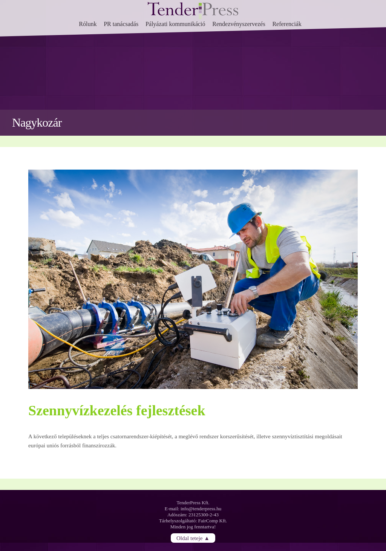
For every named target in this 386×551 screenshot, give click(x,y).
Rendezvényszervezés (238, 24)
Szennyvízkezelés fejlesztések (116, 410)
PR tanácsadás (121, 24)
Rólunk (87, 24)
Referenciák (286, 24)
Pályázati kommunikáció (175, 24)
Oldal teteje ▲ (193, 538)
